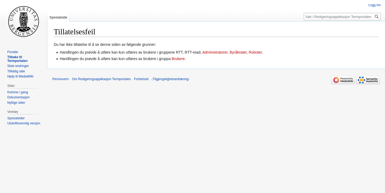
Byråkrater (238, 52)
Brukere (178, 59)
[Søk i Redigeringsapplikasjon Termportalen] (342, 16)
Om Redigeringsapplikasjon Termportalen (101, 79)
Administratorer (215, 52)
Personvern (60, 79)
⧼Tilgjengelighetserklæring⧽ (170, 79)
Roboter (255, 52)
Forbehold (141, 79)
